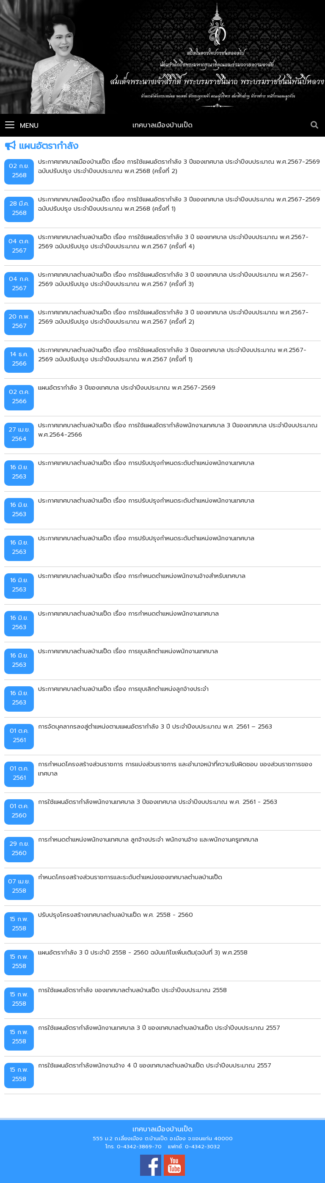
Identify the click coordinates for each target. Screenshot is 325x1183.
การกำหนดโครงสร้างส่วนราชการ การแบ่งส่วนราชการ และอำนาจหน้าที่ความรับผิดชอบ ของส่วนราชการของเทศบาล (175, 768)
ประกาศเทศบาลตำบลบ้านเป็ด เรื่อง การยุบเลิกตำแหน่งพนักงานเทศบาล (128, 651)
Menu (22, 126)
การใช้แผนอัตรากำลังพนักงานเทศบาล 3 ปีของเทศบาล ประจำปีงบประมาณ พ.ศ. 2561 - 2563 (157, 801)
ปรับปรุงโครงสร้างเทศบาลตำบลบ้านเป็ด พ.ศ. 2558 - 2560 (115, 914)
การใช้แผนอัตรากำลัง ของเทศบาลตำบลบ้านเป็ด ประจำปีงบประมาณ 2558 (132, 990)
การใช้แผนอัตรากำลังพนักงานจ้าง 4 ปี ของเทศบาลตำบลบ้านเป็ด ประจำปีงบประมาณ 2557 (154, 1065)
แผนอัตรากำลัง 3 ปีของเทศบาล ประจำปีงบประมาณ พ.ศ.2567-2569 (126, 387)
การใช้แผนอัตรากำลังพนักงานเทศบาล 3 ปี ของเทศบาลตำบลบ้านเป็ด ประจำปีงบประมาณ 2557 (159, 1027)
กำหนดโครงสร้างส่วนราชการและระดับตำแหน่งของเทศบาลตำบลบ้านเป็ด (130, 877)
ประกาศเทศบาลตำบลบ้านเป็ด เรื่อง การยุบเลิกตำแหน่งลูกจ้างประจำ (123, 688)
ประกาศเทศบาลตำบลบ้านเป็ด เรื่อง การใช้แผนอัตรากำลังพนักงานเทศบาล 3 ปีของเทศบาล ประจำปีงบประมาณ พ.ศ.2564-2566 (177, 430)
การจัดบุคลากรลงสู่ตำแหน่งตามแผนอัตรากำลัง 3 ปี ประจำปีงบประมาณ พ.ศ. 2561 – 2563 (155, 726)
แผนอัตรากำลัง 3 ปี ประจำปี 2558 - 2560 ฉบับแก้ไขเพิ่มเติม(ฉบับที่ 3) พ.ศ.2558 (143, 952)
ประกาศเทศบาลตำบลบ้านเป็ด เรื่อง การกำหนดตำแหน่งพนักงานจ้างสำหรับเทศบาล (141, 575)
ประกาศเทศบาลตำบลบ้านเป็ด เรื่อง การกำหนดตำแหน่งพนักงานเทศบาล (128, 613)
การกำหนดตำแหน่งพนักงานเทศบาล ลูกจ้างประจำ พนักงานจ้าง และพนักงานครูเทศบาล (148, 839)
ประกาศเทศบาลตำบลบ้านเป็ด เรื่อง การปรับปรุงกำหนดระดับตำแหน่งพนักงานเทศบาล (146, 463)
